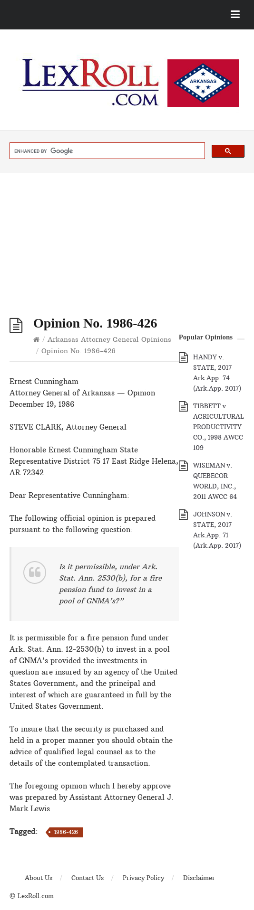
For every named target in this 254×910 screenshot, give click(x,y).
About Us (38, 878)
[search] (106, 151)
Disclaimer (199, 878)
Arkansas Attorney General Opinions (109, 339)
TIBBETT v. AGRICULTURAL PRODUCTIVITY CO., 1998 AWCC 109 (218, 426)
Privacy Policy (143, 878)
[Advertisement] (127, 244)
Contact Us (87, 878)
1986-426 (66, 832)
